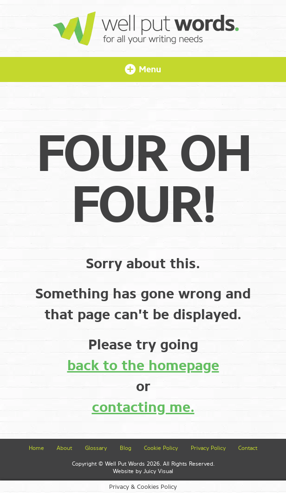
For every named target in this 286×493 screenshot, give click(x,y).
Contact (247, 448)
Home (36, 448)
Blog (125, 448)
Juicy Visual (158, 471)
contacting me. (143, 407)
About (64, 448)
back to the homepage (143, 365)
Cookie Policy (161, 448)
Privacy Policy (208, 448)
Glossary (96, 448)
